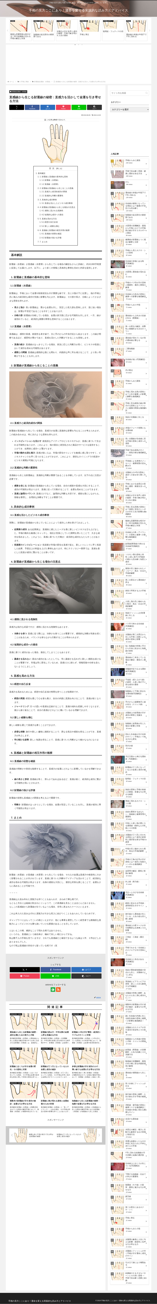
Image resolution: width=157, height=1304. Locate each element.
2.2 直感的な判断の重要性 (52, 196)
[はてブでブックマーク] (47, 107)
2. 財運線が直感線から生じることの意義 (56, 188)
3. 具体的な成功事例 (48, 200)
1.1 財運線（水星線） (51, 180)
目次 (52, 168)
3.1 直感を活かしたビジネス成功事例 (57, 203)
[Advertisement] (78, 63)
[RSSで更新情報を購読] (58, 989)
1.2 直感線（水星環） (51, 184)
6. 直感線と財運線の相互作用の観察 (55, 230)
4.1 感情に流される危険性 (52, 211)
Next (149, 31)
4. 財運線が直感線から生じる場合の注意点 (57, 207)
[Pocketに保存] (63, 107)
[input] (129, 93)
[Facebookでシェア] (32, 107)
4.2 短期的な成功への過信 (52, 215)
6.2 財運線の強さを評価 (51, 238)
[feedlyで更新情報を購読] (53, 989)
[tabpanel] (21, 30)
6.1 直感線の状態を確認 (51, 234)
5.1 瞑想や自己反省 (50, 222)
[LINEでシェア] (78, 107)
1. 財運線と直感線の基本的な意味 (54, 177)
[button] (94, 107)
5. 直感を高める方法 (48, 219)
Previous (7, 31)
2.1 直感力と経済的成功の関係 (54, 192)
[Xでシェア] (16, 107)
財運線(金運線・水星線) (18, 92)
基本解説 (41, 173)
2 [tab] (78, 45)
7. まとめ (43, 242)
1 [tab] (75, 45)
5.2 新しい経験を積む (51, 226)
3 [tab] (82, 45)
